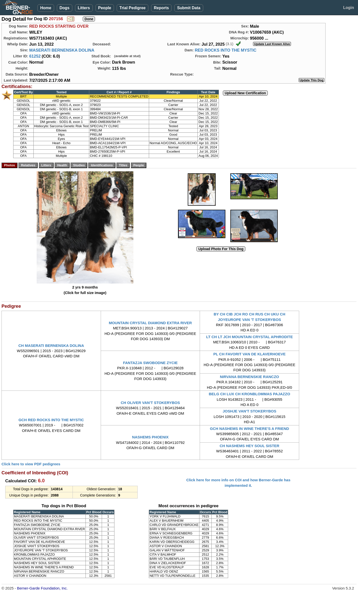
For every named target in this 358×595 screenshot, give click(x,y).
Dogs (65, 8)
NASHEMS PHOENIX (150, 437)
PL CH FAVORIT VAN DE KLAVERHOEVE (249, 354)
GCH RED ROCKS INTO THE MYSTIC (51, 420)
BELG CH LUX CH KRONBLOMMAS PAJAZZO (249, 394)
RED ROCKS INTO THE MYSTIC (225, 50)
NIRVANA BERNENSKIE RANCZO (249, 377)
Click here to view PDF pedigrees (30, 464)
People (104, 8)
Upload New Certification (245, 93)
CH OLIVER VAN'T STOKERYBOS (150, 402)
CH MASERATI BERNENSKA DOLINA (51, 345)
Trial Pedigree (132, 8)
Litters (84, 8)
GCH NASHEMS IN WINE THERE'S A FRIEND (249, 428)
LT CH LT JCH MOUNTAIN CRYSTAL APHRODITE (249, 337)
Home (45, 8)
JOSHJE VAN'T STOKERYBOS (249, 411)
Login (348, 7)
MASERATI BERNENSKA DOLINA (61, 50)
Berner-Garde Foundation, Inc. (42, 588)
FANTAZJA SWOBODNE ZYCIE (150, 363)
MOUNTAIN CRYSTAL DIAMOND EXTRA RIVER (150, 323)
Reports (161, 8)
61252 (35, 56)
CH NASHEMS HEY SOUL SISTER (249, 446)
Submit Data (188, 8)
